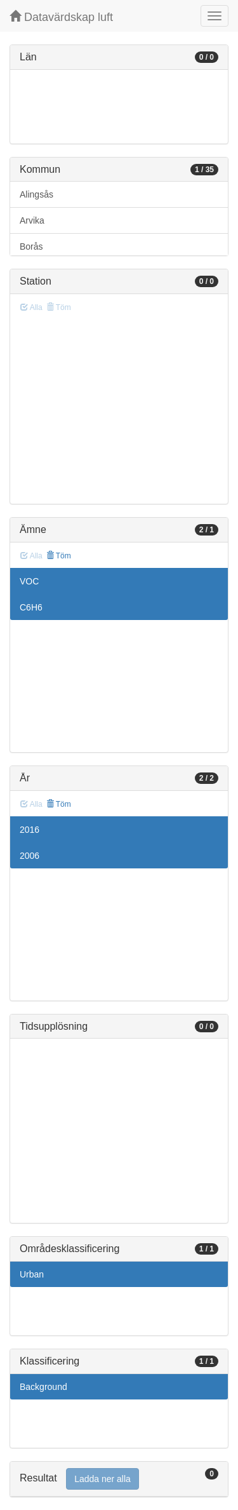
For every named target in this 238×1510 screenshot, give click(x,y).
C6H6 (31, 607)
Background (43, 1387)
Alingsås (36, 194)
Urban (32, 1274)
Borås (31, 246)
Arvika (32, 220)
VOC (29, 581)
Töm (58, 555)
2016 (29, 830)
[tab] (119, 1479)
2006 (29, 856)
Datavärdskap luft (61, 17)
